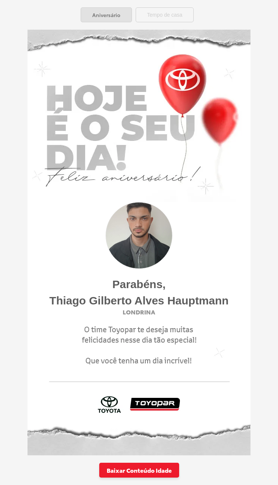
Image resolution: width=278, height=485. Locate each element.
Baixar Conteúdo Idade (139, 470)
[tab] (106, 14)
